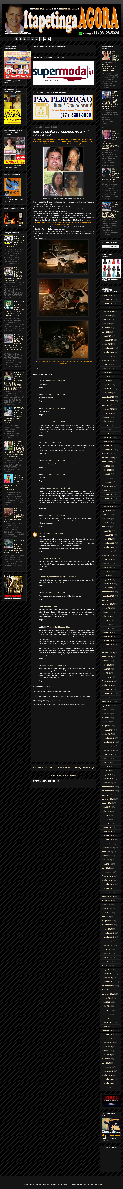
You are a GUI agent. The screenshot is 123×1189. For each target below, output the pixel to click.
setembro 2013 (108, 896)
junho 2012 (106, 957)
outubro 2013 (107, 892)
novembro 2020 (108, 547)
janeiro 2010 (107, 1075)
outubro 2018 (107, 649)
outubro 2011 (107, 990)
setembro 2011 (108, 994)
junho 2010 (106, 1055)
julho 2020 (106, 563)
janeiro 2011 (107, 1026)
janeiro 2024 (107, 393)
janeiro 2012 (107, 978)
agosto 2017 (107, 706)
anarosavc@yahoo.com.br (49, 577)
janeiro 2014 (107, 880)
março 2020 (106, 580)
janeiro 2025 (107, 344)
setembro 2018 (108, 653)
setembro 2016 (108, 750)
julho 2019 (106, 612)
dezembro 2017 (108, 689)
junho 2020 (106, 567)
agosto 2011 (107, 998)
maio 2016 (106, 766)
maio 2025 (106, 328)
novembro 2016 (108, 742)
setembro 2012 (108, 945)
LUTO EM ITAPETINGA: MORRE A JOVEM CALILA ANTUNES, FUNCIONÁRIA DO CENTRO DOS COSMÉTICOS (110, 61)
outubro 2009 (107, 1087)
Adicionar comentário (41, 686)
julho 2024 (106, 368)
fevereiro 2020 (107, 584)
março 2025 (106, 336)
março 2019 (106, 628)
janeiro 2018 (107, 685)
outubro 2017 (107, 697)
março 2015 (106, 823)
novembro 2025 (108, 303)
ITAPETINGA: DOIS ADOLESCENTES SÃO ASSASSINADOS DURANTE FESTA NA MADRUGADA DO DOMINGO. (14, 415)
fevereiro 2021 (107, 535)
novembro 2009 (108, 1083)
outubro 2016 (107, 746)
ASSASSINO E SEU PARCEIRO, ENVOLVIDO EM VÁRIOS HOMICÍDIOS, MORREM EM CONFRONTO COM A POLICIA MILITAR (14, 449)
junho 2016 (106, 762)
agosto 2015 (107, 803)
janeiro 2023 (107, 441)
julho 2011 (106, 1002)
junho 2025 (106, 324)
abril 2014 (106, 868)
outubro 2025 (107, 307)
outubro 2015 (107, 795)
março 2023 (106, 433)
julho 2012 (106, 953)
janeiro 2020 (107, 588)
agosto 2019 (107, 608)
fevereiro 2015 (107, 827)
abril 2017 (106, 722)
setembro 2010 (108, 1043)
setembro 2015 (108, 799)
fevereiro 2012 (107, 974)
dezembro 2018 (108, 640)
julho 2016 (106, 758)
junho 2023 (106, 421)
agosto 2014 (107, 852)
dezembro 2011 (108, 982)
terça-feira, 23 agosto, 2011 (53, 606)
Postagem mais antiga (84, 767)
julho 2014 (106, 856)
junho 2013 (106, 909)
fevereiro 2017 (107, 730)
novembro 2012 (108, 937)
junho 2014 (106, 860)
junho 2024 (106, 373)
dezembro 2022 (108, 446)
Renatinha (42, 665)
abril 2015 (106, 819)
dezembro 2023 (108, 397)
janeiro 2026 (107, 295)
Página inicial (64, 767)
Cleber (41, 533)
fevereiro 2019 (107, 632)
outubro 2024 (107, 356)
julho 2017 (106, 710)
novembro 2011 (108, 986)
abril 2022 (106, 478)
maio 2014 (106, 864)
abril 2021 (106, 527)
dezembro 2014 (108, 836)
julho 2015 (106, 807)
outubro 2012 (107, 941)
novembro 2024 (108, 352)
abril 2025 (106, 332)
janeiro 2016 (107, 783)
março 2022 (106, 482)
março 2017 (106, 726)
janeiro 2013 (107, 929)
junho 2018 (106, 665)
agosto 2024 (107, 364)
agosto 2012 (107, 949)
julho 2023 (106, 417)
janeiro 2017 (107, 734)
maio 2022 (106, 474)
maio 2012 (106, 961)
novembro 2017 (108, 693)
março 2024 (106, 385)
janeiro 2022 (107, 490)
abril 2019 (106, 624)
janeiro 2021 (107, 539)
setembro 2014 (108, 848)
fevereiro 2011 (107, 1022)
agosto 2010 (107, 1047)
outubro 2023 (107, 405)
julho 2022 (106, 466)
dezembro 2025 (108, 299)
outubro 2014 (107, 844)
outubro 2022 (107, 454)
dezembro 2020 (108, 543)
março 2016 (106, 775)
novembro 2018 (108, 645)
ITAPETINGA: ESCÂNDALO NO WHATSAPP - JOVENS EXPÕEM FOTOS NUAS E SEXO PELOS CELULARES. (14, 308)
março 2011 (106, 1018)
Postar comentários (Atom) (66, 775)
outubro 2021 (107, 502)
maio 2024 (106, 377)
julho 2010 (106, 1051)
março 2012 (106, 970)
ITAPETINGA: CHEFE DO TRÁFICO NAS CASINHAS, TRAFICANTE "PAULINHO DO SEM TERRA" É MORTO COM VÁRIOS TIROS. (14, 381)
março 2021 (106, 531)
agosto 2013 (107, 900)
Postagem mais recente (43, 767)
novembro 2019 (108, 596)
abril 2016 (106, 771)
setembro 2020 (108, 555)
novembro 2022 (108, 450)
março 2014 (106, 872)
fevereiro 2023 (107, 438)
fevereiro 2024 (107, 389)
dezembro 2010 (108, 1030)
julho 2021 (106, 515)
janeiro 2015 (107, 831)
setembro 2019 (108, 604)
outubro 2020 (107, 551)
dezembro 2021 (108, 494)
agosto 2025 (107, 316)
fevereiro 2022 (107, 486)
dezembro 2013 (108, 884)
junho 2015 (106, 811)
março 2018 (106, 677)
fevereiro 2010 (107, 1071)
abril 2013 (106, 917)
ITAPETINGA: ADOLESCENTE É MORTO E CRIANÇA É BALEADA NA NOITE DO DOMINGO (14, 546)
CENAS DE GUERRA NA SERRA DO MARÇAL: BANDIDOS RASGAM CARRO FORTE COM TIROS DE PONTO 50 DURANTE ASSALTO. (14, 343)
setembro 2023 (108, 409)
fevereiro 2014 (107, 876)
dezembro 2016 (108, 738)
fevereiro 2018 (107, 681)
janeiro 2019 (107, 637)
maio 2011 (106, 1010)
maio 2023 (106, 425)
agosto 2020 (107, 559)
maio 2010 (106, 1059)
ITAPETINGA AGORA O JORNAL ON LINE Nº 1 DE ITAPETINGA (14, 241)
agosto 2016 (107, 754)
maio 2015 (106, 815)
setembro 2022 (108, 458)
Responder (42, 387)
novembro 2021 (108, 498)
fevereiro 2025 (107, 340)
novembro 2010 (108, 1035)
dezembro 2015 (108, 787)
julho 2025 (106, 320)
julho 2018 (106, 661)
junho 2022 (106, 470)
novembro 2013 (108, 888)
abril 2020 (106, 576)
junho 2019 (106, 616)
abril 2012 (106, 965)
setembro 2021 (108, 507)
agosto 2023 (107, 413)
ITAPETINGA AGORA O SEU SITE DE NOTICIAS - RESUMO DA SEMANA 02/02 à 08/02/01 (14, 274)
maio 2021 (106, 523)
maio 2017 (106, 718)
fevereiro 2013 (107, 925)
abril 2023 (106, 429)
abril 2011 (106, 1014)
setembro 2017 (108, 701)
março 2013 (106, 921)
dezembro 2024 (108, 348)
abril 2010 (106, 1063)
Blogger (99, 1184)
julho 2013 (106, 905)
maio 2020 (106, 572)
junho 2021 (106, 519)
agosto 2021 (107, 511)
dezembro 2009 (108, 1079)
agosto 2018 (107, 657)
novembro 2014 (108, 840)
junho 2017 (106, 714)
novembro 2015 (108, 791)
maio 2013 (106, 913)
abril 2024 (106, 381)
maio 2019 (106, 620)
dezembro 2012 (108, 933)
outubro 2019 (107, 600)
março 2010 (106, 1067)
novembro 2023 (108, 401)
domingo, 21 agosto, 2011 (55, 381)
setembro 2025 (108, 312)
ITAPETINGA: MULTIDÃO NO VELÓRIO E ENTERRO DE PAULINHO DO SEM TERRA (14, 515)
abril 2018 (106, 673)
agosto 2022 (107, 462)
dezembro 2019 (108, 592)
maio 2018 (106, 669)
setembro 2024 (108, 360)
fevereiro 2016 (107, 779)
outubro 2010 (107, 1039)
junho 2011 (106, 1006)
